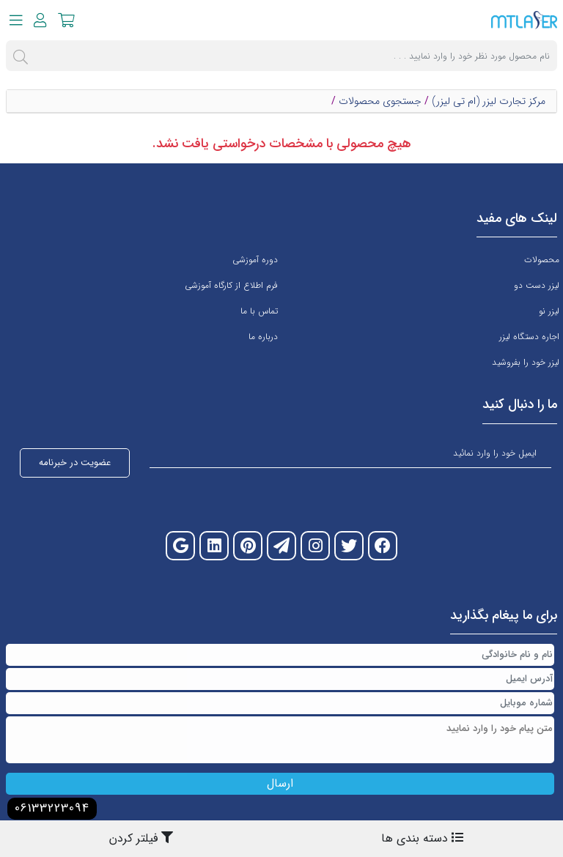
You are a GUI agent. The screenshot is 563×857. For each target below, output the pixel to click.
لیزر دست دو (536, 285)
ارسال (280, 783)
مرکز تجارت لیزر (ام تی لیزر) (488, 101)
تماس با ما (259, 311)
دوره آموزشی (255, 260)
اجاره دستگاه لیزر (529, 337)
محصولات (541, 260)
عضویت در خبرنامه (75, 462)
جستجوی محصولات (380, 101)
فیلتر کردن (141, 838)
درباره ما (263, 337)
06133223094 (52, 808)
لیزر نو (549, 311)
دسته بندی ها (422, 838)
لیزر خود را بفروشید (525, 362)
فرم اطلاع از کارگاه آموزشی (231, 285)
